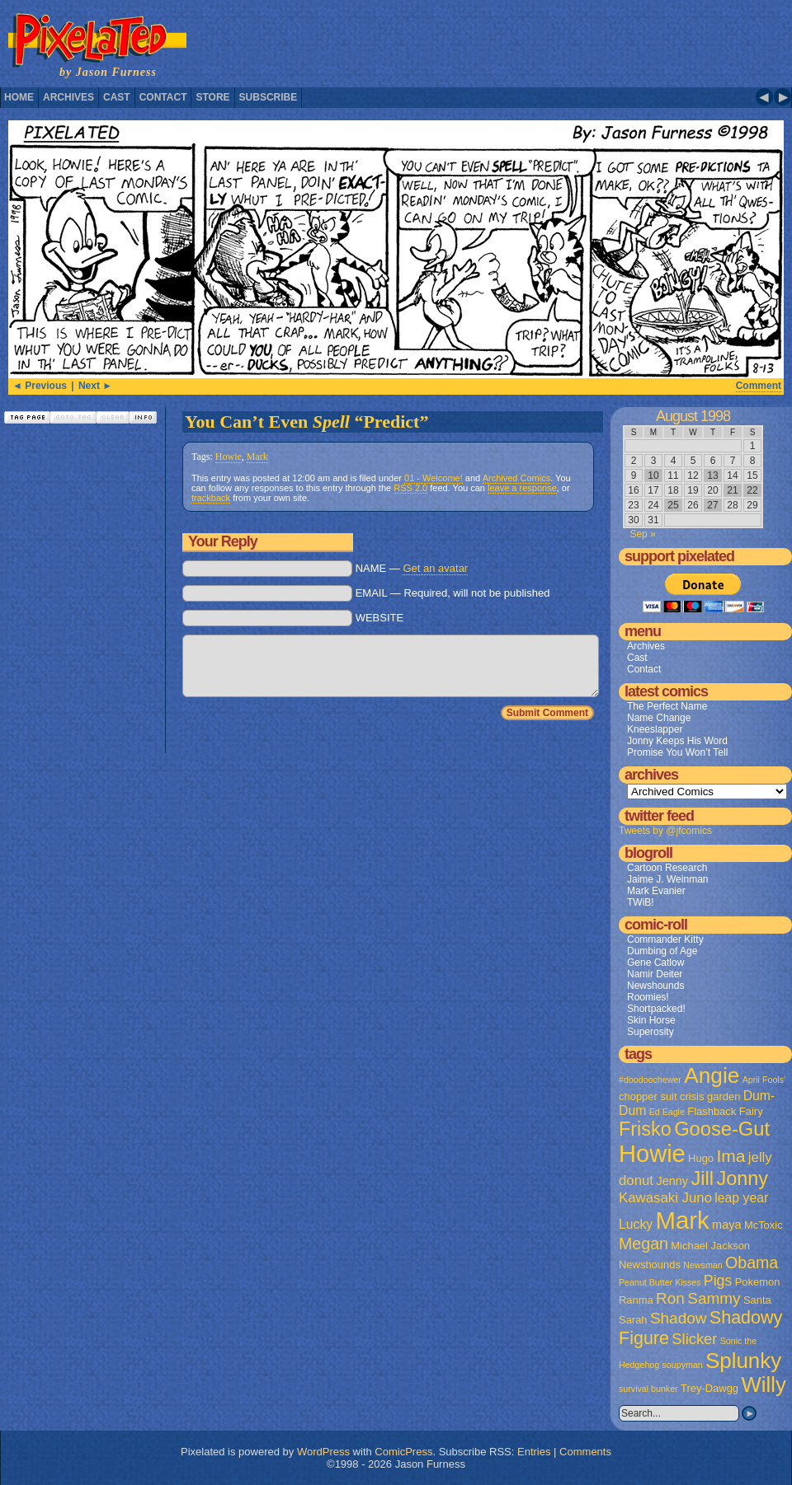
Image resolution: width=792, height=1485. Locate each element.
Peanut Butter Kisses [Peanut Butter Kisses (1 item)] (660, 1282)
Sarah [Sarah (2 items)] (633, 1320)
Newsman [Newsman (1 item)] (702, 1265)
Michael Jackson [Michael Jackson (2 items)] (710, 1245)
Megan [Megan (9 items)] (643, 1243)
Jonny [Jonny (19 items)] (742, 1178)
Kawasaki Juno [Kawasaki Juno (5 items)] (665, 1198)
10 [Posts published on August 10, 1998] (653, 475)
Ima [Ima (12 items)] (730, 1155)
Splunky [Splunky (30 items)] (743, 1360)
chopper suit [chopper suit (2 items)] (648, 1096)
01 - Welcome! (433, 478)
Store (212, 97)
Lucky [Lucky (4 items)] (636, 1224)
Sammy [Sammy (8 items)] (713, 1298)
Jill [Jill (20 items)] (702, 1178)
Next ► (95, 385)
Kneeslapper (654, 729)
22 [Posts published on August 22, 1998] (752, 490)
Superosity (650, 1032)
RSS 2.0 (410, 488)
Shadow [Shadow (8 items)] (678, 1318)
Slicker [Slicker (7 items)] (694, 1338)
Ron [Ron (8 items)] (670, 1298)
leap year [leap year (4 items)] (741, 1198)
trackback (210, 498)
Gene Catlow (655, 962)
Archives (68, 97)
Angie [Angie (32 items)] (711, 1075)
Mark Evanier (656, 891)
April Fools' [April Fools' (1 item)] (763, 1079)
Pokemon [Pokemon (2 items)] (757, 1282)
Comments (585, 1451)
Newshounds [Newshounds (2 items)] (650, 1264)
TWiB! (640, 902)
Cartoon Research (667, 868)
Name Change (659, 718)
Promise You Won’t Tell (677, 752)
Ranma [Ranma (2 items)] (636, 1300)
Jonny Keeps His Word (677, 741)
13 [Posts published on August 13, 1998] (712, 475)
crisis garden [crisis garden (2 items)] (710, 1096)
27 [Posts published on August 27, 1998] (712, 505)
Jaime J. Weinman (667, 879)
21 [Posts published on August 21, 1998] (732, 490)
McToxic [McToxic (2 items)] (763, 1225)
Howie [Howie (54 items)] (652, 1154)
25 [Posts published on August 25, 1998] (672, 505)
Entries (533, 1451)
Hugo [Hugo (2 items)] (701, 1158)
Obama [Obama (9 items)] (751, 1262)
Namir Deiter (654, 974)
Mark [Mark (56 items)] (683, 1220)
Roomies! (648, 997)
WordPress (323, 1451)
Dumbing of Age (662, 951)
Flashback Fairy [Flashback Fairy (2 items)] (724, 1111)
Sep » (642, 534)
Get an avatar (435, 568)
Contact (163, 97)
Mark (257, 456)
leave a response (522, 488)
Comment (758, 385)
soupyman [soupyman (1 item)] (682, 1365)
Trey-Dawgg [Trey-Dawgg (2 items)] (709, 1388)
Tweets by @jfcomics (665, 830)
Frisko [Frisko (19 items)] (645, 1129)
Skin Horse (651, 1020)
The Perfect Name (667, 706)
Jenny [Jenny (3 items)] (672, 1181)
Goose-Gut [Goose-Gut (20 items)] (722, 1129)
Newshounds (655, 985)
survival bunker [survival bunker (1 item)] (648, 1389)
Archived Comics (517, 478)
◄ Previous (39, 385)
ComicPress (403, 1451)
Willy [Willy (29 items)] (763, 1384)
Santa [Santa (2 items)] (757, 1300)
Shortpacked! (656, 1008)
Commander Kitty (665, 939)
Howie (228, 456)
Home (19, 97)
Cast (116, 97)
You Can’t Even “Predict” (306, 421)
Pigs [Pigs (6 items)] (718, 1280)
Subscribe (268, 97)
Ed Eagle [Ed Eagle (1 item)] (667, 1112)
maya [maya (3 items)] (726, 1224)
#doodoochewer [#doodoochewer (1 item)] (650, 1079)
